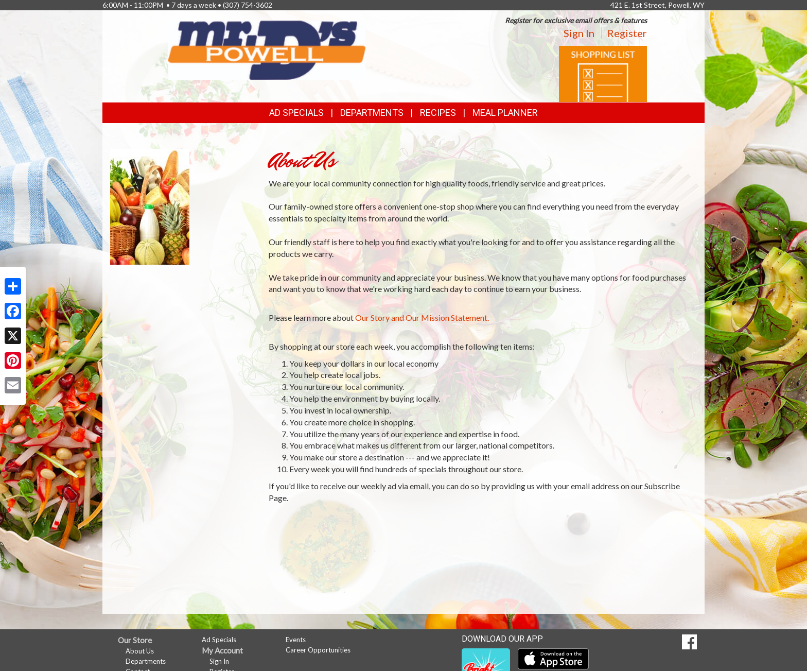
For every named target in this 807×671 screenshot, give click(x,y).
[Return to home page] (266, 49)
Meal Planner (505, 112)
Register (627, 33)
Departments (146, 661)
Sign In (579, 33)
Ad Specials (296, 112)
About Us (140, 651)
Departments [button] (372, 112)
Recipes (438, 112)
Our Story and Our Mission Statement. (422, 317)
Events (296, 639)
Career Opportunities (318, 650)
